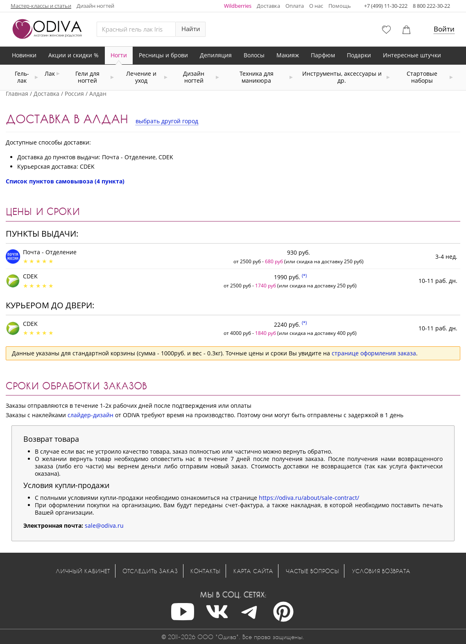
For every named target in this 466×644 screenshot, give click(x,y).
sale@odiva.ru (104, 525)
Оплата (294, 5)
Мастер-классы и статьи (41, 5)
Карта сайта (253, 570)
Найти (190, 29)
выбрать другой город (167, 121)
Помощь (339, 5)
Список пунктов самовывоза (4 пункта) (65, 181)
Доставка (268, 5)
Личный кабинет (83, 570)
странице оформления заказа (374, 353)
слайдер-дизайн (90, 415)
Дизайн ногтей (95, 5)
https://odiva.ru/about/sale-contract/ (309, 498)
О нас (316, 5)
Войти (444, 29)
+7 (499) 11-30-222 (385, 5)
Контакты (205, 570)
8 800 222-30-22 (431, 5)
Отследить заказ (150, 570)
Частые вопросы (312, 570)
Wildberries (237, 5)
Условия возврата (381, 570)
